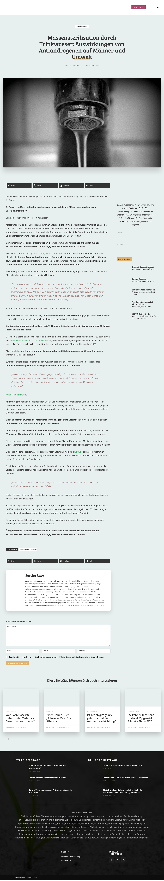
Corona (49, 712)
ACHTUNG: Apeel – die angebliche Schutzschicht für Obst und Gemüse (144, 316)
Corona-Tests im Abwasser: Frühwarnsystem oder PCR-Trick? (143, 292)
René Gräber (10, 729)
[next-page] (8, 740)
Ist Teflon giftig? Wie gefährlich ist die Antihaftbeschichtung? (101, 719)
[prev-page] (4, 740)
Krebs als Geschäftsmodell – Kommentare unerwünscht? (144, 268)
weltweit (78, 451)
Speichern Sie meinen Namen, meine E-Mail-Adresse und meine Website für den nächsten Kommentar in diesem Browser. (56, 657)
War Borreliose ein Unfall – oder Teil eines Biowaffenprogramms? (143, 304)
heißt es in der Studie (16, 394)
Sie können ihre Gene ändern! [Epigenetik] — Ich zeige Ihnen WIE (142, 719)
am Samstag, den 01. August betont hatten (41, 253)
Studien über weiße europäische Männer (28, 340)
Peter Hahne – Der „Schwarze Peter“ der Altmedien (59, 719)
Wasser (34, 549)
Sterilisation (24, 549)
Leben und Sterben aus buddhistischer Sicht (122, 766)
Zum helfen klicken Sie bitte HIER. (91, 605)
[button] (154, 7)
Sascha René (74, 66)
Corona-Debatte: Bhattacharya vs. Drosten (143, 280)
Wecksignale (82, 26)
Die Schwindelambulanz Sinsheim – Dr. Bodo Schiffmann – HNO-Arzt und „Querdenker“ (122, 792)
